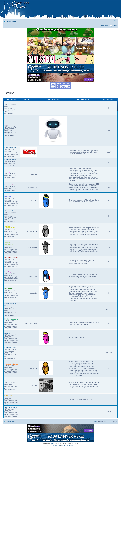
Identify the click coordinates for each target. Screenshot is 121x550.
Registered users (10, 347)
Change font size (114, 21)
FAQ (114, 25)
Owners (7, 333)
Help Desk (104, 25)
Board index (11, 22)
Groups (95, 421)
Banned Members (10, 147)
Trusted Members (10, 407)
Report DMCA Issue (67, 445)
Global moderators (11, 211)
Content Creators (10, 160)
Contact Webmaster (53, 445)
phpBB (53, 444)
